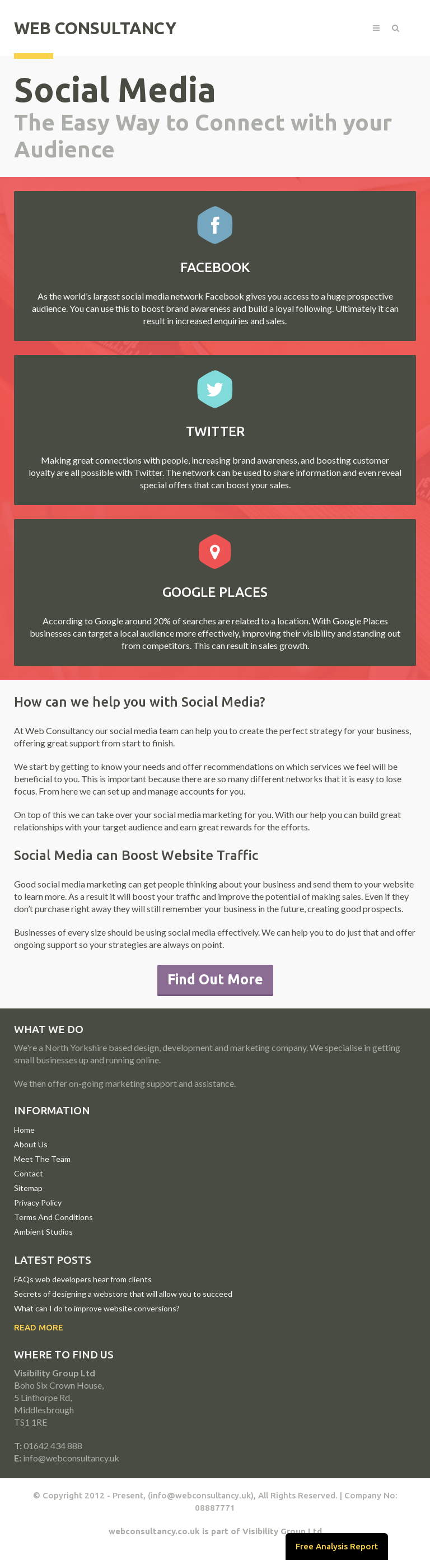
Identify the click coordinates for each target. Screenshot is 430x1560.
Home (24, 1129)
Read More (38, 1327)
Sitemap (28, 1188)
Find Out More (215, 979)
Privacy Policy (38, 1202)
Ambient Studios (43, 1231)
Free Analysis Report (337, 1546)
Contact (28, 1173)
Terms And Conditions (53, 1217)
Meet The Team (42, 1159)
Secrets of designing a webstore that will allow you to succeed (123, 1294)
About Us (31, 1144)
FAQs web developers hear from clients (83, 1279)
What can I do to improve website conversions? (97, 1308)
